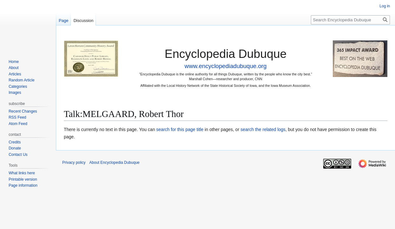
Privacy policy (73, 162)
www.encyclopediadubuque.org (225, 66)
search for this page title (180, 129)
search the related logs (262, 129)
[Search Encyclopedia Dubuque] (350, 19)
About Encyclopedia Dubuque (114, 162)
